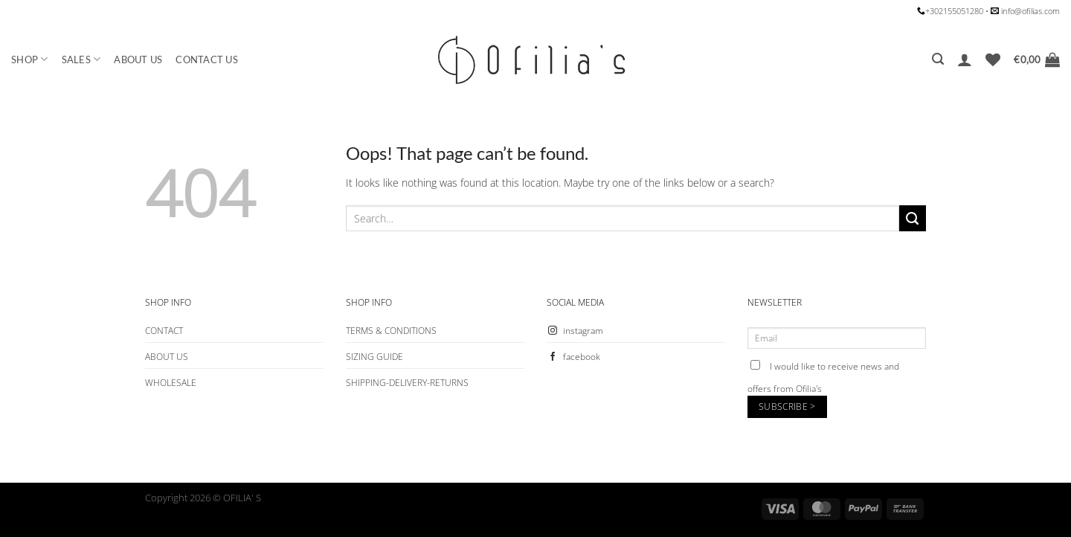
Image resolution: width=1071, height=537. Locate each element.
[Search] (938, 59)
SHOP (29, 59)
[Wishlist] (992, 59)
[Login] (964, 59)
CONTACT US (207, 59)
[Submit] (912, 218)
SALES (81, 59)
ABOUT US (138, 59)
